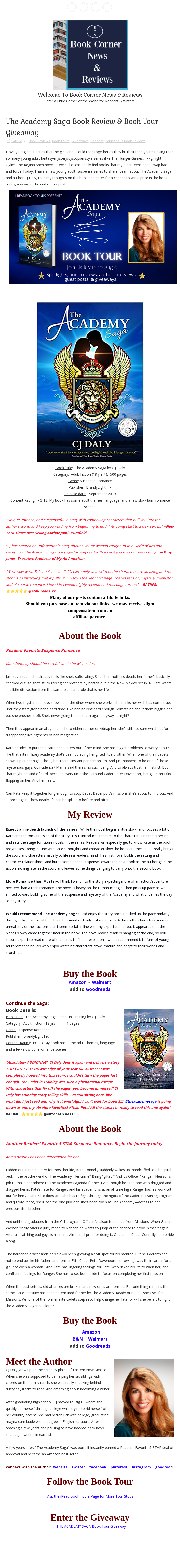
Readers (96, 141)
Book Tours (60, 141)
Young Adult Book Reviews (125, 141)
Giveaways (79, 141)
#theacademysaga (140, 1101)
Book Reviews (39, 141)
